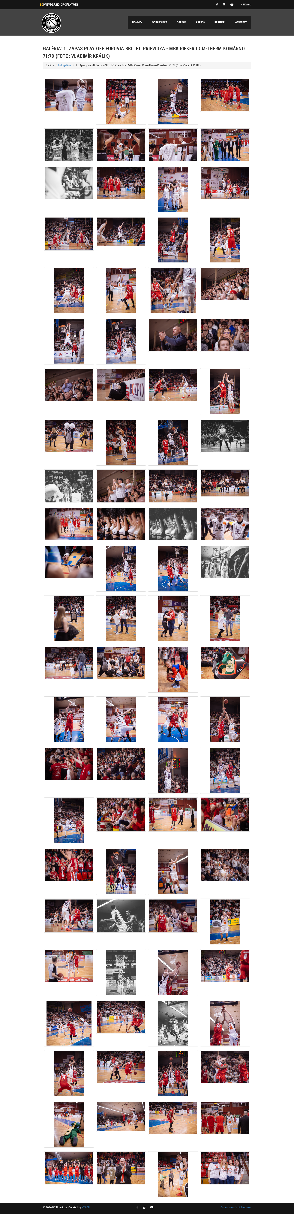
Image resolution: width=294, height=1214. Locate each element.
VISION (86, 1207)
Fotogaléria (64, 65)
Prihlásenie (246, 4)
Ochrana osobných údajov (235, 1207)
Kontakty (241, 22)
